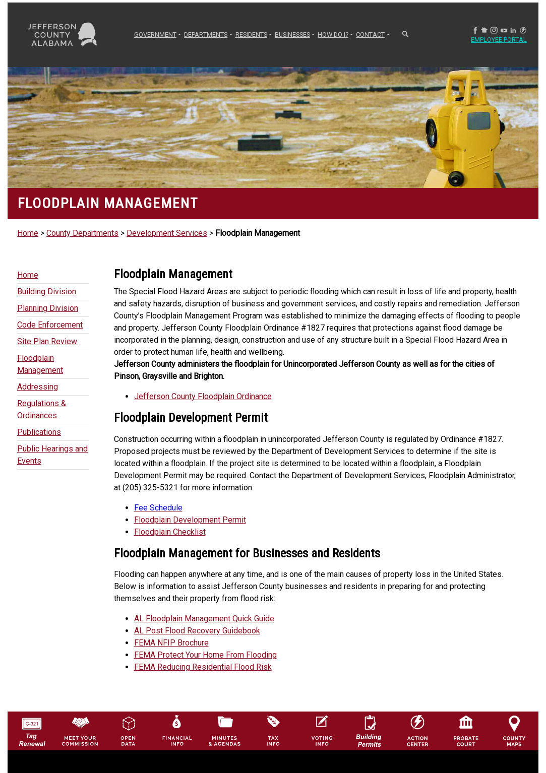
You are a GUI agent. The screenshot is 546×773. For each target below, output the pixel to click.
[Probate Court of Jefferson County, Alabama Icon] (466, 730)
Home (27, 233)
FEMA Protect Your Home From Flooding (205, 655)
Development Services (167, 233)
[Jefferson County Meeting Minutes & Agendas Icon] (224, 730)
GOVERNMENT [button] (155, 34)
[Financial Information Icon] (176, 730)
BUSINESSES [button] (292, 34)
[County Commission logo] (79, 730)
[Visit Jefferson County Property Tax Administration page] (273, 730)
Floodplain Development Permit (190, 520)
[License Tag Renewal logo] (32, 729)
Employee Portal (503, 40)
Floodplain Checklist (170, 532)
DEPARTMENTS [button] (205, 34)
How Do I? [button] (333, 34)
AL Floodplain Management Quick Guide (204, 618)
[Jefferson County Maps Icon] (514, 730)
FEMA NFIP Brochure (171, 643)
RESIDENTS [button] (251, 34)
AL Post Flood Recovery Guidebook (197, 630)
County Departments (82, 233)
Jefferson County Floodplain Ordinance (203, 396)
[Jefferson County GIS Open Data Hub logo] (128, 730)
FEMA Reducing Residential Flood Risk (203, 667)
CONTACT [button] (370, 34)
